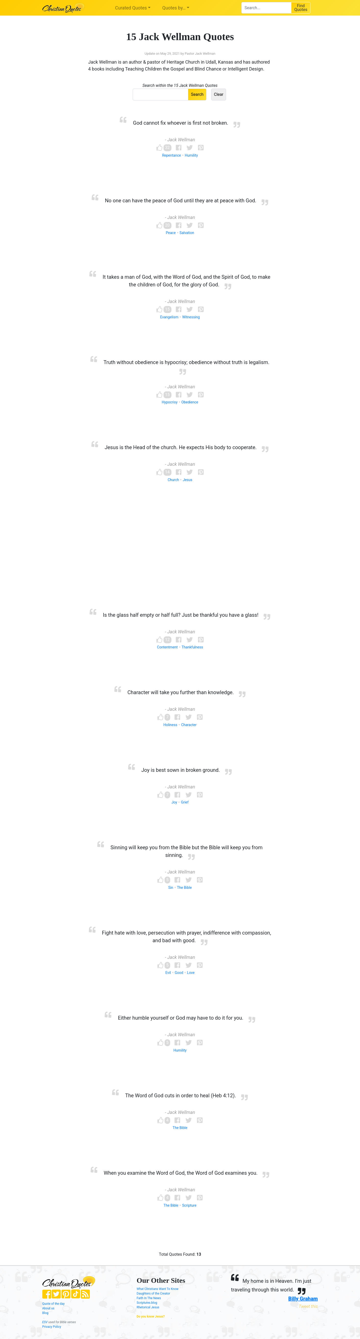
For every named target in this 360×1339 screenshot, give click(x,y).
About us (48, 1308)
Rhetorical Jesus (148, 1307)
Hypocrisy (170, 402)
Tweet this (308, 1306)
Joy (174, 802)
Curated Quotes (131, 7)
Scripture (189, 1205)
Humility (191, 155)
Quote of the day (53, 1304)
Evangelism (169, 317)
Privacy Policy (51, 1327)
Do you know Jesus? (151, 1316)
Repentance (171, 155)
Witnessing (191, 317)
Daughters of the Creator (153, 1293)
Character (189, 725)
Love (191, 973)
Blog (45, 1313)
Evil (168, 973)
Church (173, 480)
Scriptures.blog (147, 1303)
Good (179, 973)
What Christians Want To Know (158, 1289)
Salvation (187, 233)
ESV (45, 1322)
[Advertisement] (180, 555)
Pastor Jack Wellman (200, 53)
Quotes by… (173, 7)
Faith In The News (149, 1298)
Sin (170, 888)
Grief (185, 802)
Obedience (189, 402)
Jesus (187, 480)
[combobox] (266, 8)
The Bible (184, 888)
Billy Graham (303, 1299)
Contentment (167, 647)
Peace (171, 233)
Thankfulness (192, 647)
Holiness (170, 725)
